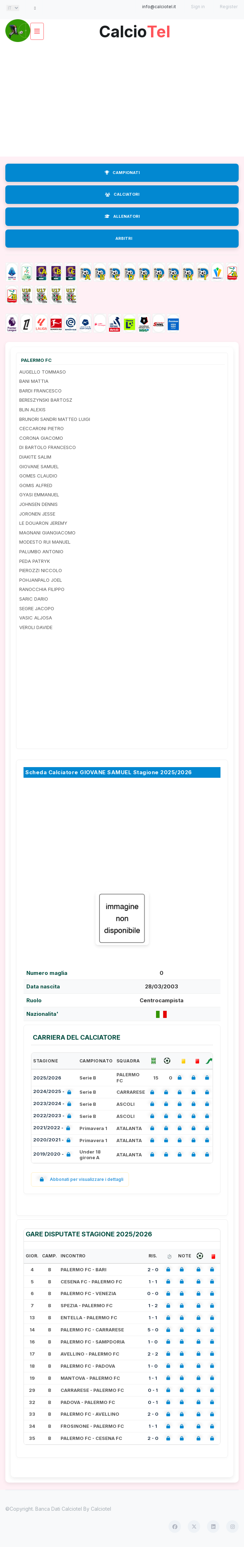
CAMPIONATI (122, 172)
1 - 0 (153, 1342)
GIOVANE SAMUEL (39, 466)
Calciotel (101, 1509)
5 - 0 (153, 1329)
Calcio (134, 29)
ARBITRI (123, 238)
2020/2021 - (53, 1140)
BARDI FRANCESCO (40, 391)
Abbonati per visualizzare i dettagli (80, 1179)
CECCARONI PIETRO (41, 428)
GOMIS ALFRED (35, 485)
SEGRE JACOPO (36, 608)
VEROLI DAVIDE (35, 627)
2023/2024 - (53, 1104)
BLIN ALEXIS (32, 409)
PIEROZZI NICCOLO (40, 570)
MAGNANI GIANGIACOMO (47, 532)
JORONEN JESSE (37, 514)
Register (229, 6)
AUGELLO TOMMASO (42, 372)
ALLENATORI (122, 216)
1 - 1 (153, 1281)
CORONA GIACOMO (41, 438)
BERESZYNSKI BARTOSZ (45, 400)
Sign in (198, 6)
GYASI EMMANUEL (39, 494)
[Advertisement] (122, 99)
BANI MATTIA (33, 381)
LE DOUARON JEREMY (43, 523)
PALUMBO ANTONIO (41, 551)
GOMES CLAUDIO (38, 476)
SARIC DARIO (33, 599)
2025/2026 (47, 1078)
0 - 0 (153, 1293)
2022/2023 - (53, 1116)
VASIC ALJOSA (35, 618)
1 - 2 (153, 1305)
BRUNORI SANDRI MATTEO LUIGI (54, 419)
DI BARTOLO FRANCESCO (47, 447)
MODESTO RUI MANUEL (45, 542)
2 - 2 (152, 1354)
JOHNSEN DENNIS (38, 504)
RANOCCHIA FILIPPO (41, 589)
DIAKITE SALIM (35, 457)
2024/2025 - (53, 1092)
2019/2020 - (53, 1154)
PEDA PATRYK (34, 561)
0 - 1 (153, 1390)
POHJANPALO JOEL (40, 580)
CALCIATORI (122, 194)
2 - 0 (153, 1269)
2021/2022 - (53, 1128)
